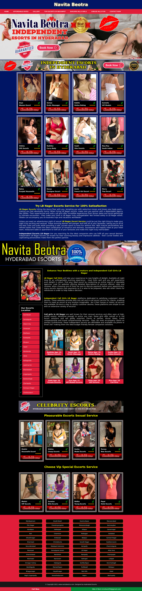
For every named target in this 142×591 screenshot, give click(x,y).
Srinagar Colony (30, 563)
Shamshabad (30, 554)
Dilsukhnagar (30, 538)
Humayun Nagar (28, 388)
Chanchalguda (111, 546)
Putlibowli (84, 567)
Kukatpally (26, 337)
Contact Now (115, 11)
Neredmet (57, 554)
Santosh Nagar (111, 538)
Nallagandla (27, 360)
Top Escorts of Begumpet (55, 11)
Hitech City (27, 324)
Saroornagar (111, 529)
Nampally (84, 554)
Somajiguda (27, 319)
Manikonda (27, 351)
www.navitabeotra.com (66, 584)
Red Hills (84, 571)
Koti (30, 533)
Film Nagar (30, 525)
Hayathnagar (57, 571)
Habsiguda (57, 563)
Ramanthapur (57, 567)
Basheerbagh (27, 379)
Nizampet (30, 550)
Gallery (36, 11)
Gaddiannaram (111, 542)
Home (6, 11)
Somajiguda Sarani (57, 550)
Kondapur (30, 529)
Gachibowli (27, 315)
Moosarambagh (84, 525)
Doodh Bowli (57, 521)
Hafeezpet (57, 529)
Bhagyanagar (30, 571)
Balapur (84, 538)
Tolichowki (30, 558)
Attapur (84, 529)
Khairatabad (27, 369)
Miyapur (26, 342)
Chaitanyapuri (28, 392)
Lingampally (27, 374)
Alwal (111, 571)
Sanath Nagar (84, 542)
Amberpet (57, 538)
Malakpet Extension (57, 546)
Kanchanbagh (111, 563)
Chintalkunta (57, 542)
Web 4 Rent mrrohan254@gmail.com (106, 589)
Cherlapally (27, 383)
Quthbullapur (84, 563)
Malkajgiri (84, 533)
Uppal (25, 347)
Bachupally (111, 575)
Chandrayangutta (57, 525)
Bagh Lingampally (30, 575)
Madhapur (26, 333)
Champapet (111, 554)
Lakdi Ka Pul (27, 365)
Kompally (84, 546)
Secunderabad (31, 546)
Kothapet (84, 558)
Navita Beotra (71, 4)
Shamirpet (30, 542)
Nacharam (57, 558)
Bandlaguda (30, 567)
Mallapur (111, 567)
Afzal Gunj (111, 550)
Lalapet (111, 558)
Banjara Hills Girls (78, 11)
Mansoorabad (111, 521)
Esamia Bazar (84, 521)
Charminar (57, 533)
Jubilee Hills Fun (98, 11)
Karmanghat (111, 525)
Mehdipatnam (30, 521)
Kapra (84, 575)
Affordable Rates (20, 11)
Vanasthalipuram (57, 575)
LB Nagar (84, 550)
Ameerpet (26, 328)
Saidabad (111, 533)
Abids (25, 356)
